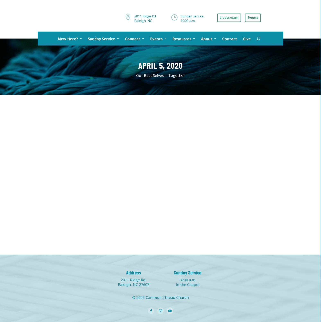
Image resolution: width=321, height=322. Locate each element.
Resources (181, 38)
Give (247, 38)
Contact (229, 38)
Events (156, 38)
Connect (132, 38)
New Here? (68, 38)
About (206, 38)
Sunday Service (101, 38)
